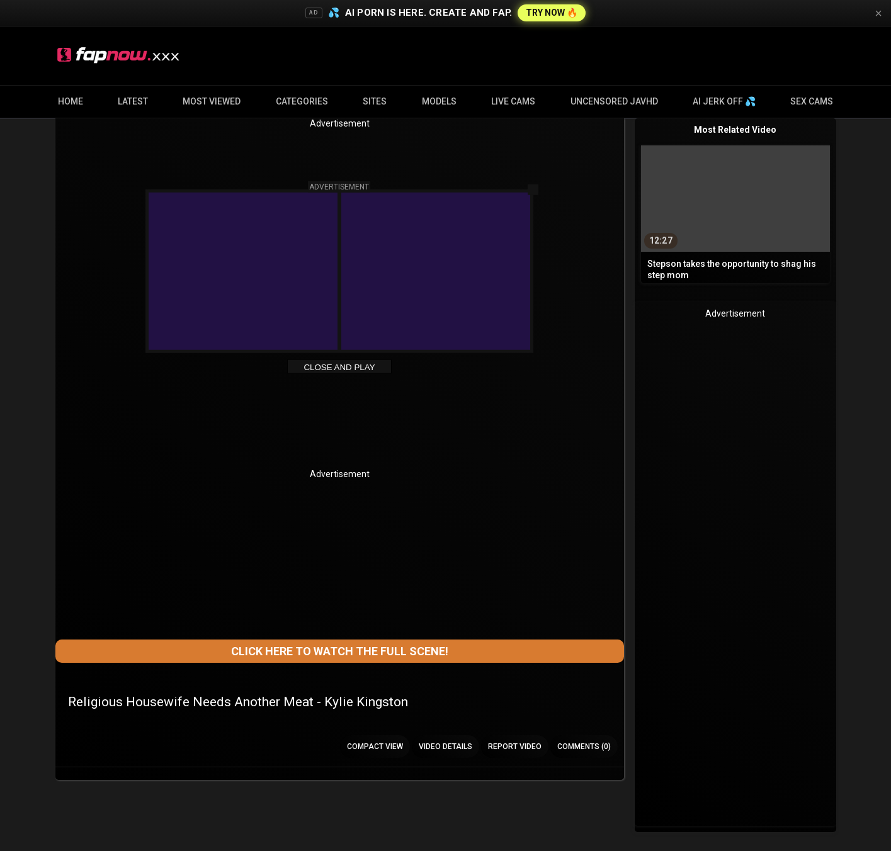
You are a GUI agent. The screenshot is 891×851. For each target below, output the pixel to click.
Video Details (445, 746)
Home (70, 101)
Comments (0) (584, 746)
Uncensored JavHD (614, 101)
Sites (375, 101)
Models (439, 101)
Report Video (515, 746)
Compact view (375, 746)
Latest (133, 101)
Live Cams (513, 101)
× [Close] (878, 13)
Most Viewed (212, 101)
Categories (302, 101)
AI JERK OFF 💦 (724, 101)
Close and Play (339, 367)
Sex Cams (811, 101)
